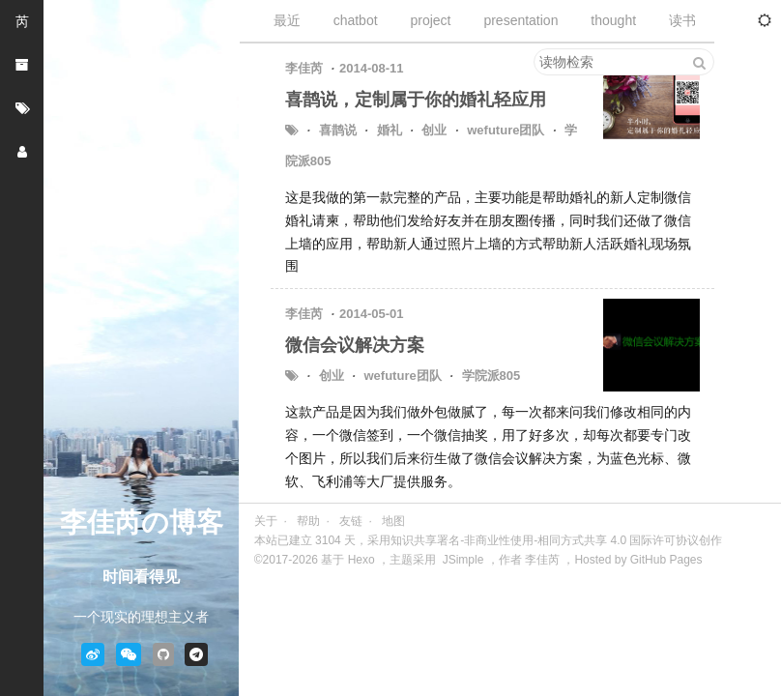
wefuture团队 (505, 130)
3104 (328, 540)
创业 (434, 130)
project (430, 20)
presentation (520, 20)
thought (613, 20)
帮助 (308, 521)
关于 (265, 521)
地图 (393, 521)
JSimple (463, 559)
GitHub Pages (666, 559)
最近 (287, 20)
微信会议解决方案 (354, 345)
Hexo (361, 559)
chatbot (355, 20)
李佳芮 (542, 559)
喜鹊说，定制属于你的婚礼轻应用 (415, 99)
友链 (350, 521)
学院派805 (491, 375)
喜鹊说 (338, 130)
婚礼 (389, 130)
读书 (682, 20)
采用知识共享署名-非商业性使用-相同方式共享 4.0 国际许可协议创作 (544, 540)
